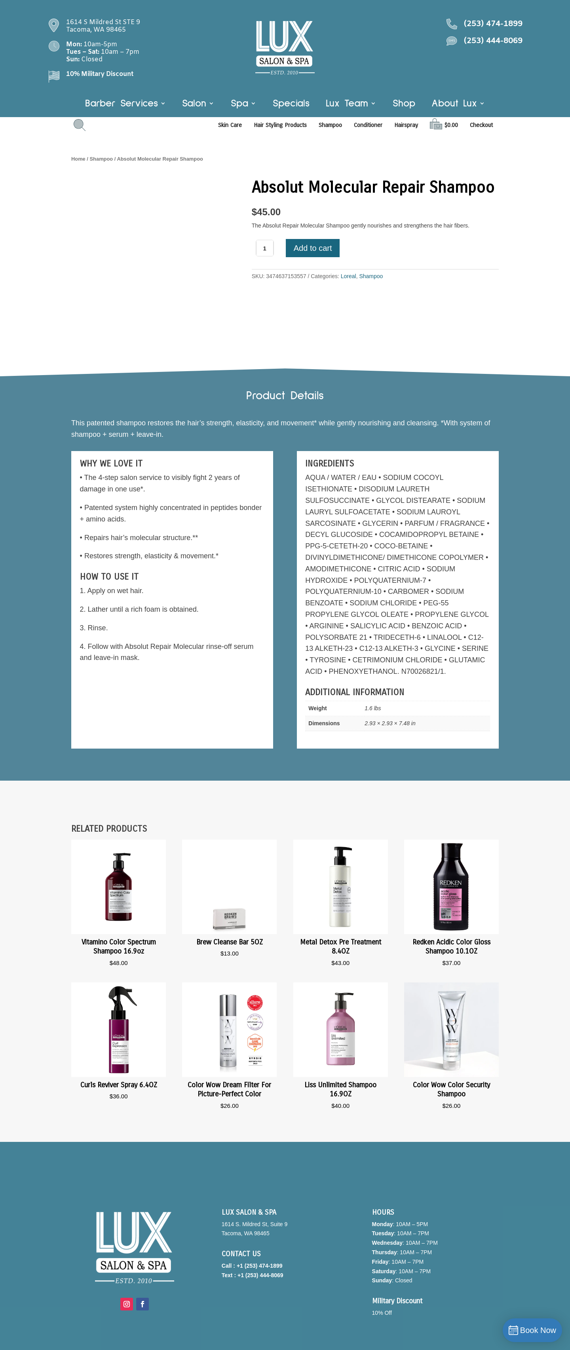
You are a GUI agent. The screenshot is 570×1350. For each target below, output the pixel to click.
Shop (404, 104)
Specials (291, 104)
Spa (239, 104)
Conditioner (368, 125)
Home (78, 159)
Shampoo (330, 125)
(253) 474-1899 (493, 24)
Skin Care (230, 125)
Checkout (481, 125)
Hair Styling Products (280, 125)
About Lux (454, 104)
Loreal (348, 276)
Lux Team (347, 104)
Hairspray (406, 125)
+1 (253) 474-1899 (260, 1266)
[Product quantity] (265, 248)
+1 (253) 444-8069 (260, 1275)
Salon (194, 104)
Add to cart (313, 248)
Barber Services (121, 104)
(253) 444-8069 (493, 41)
